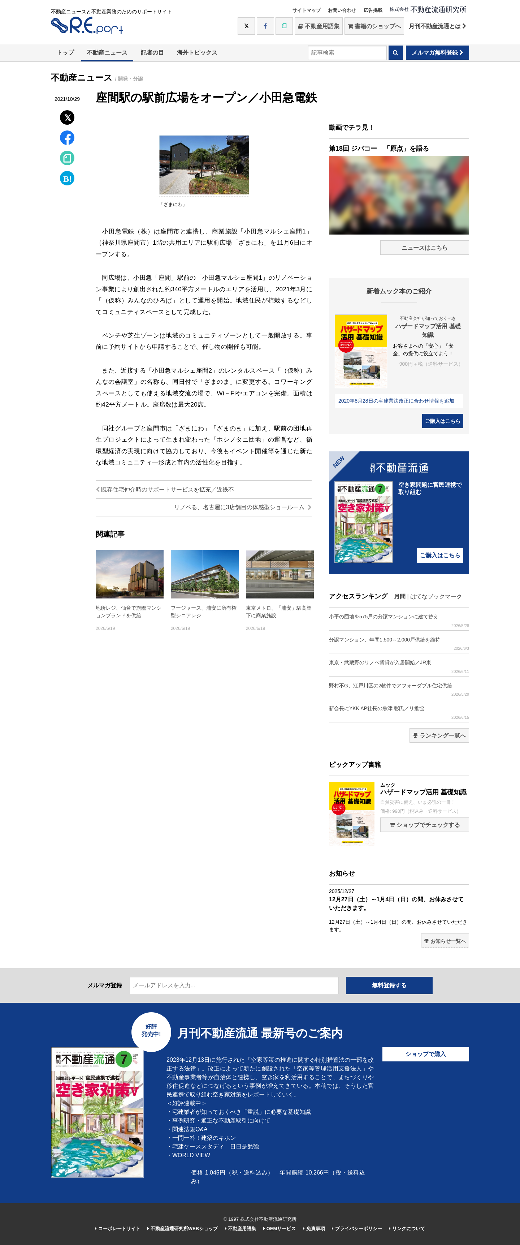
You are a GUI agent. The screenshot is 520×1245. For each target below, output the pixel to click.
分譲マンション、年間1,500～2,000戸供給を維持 (399, 644)
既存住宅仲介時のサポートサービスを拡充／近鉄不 (165, 489)
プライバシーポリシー (357, 1228)
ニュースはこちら (425, 248)
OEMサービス (279, 1228)
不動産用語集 (318, 26)
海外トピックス (197, 53)
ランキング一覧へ (439, 736)
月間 (400, 596)
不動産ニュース (107, 53)
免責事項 (314, 1228)
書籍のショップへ (374, 26)
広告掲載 (373, 10)
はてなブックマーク (436, 596)
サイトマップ (306, 10)
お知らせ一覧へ (445, 941)
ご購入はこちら (442, 421)
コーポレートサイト (117, 1228)
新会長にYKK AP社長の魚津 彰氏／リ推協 (399, 712)
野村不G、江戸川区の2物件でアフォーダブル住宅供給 (399, 690)
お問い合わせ (342, 10)
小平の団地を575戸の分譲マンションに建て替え (399, 621)
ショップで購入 (426, 1054)
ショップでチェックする (424, 825)
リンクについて (407, 1228)
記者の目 (152, 53)
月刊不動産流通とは (437, 26)
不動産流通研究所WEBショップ (182, 1228)
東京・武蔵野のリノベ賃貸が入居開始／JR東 (399, 667)
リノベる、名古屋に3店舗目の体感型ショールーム (243, 507)
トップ (65, 53)
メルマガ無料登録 (437, 53)
